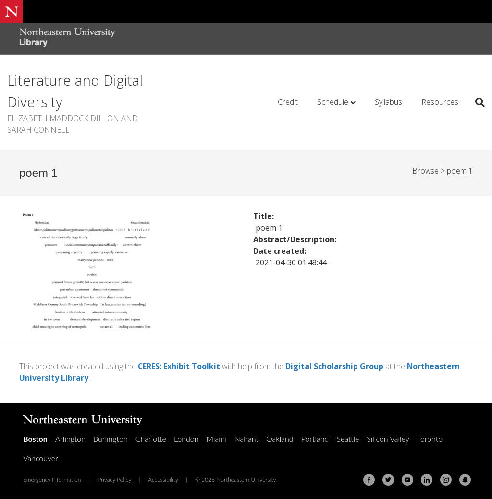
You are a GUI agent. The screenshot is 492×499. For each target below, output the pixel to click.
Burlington (110, 438)
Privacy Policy (114, 479)
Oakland (280, 438)
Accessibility (163, 479)
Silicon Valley (388, 438)
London (186, 438)
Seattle (347, 438)
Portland (315, 438)
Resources (439, 102)
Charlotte (150, 438)
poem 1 (460, 170)
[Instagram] (446, 479)
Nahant (246, 438)
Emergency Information (52, 479)
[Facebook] (369, 479)
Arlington (70, 438)
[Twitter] (388, 479)
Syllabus (388, 102)
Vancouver (40, 457)
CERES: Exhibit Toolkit (179, 366)
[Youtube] (407, 479)
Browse (425, 170)
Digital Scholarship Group (335, 366)
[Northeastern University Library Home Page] (67, 39)
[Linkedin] (426, 479)
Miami (217, 438)
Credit (288, 102)
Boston (35, 438)
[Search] (476, 102)
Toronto (430, 438)
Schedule (332, 102)
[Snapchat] (465, 479)
